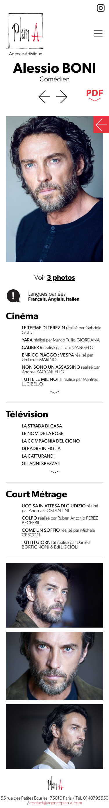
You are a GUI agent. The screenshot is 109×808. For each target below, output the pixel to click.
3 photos (61, 278)
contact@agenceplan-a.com (55, 803)
